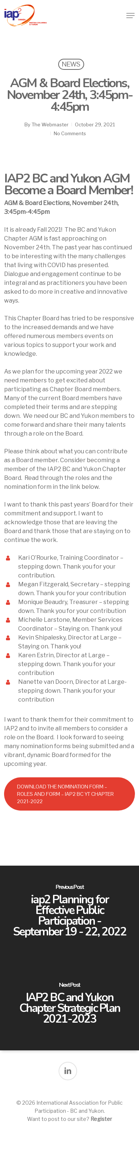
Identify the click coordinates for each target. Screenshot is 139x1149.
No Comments (70, 133)
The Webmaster (50, 124)
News (71, 64)
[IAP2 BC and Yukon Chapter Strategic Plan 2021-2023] (69, 1004)
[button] (130, 15)
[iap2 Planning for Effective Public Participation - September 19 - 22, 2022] (69, 912)
